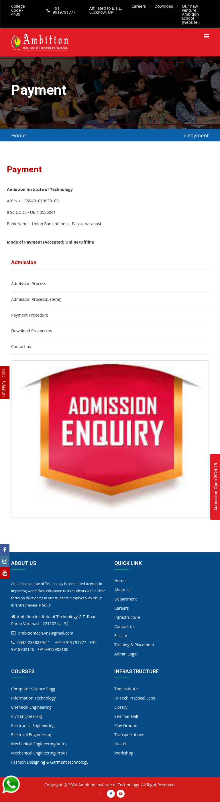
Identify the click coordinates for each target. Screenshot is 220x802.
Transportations (129, 734)
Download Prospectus (31, 331)
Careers (138, 6)
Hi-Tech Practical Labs (134, 698)
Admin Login (126, 654)
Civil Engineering (26, 716)
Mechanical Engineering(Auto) (39, 743)
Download (163, 6)
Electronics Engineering (32, 725)
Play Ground (125, 725)
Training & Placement (134, 644)
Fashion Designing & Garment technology (50, 762)
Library (120, 707)
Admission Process (28, 284)
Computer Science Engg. (33, 689)
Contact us (21, 347)
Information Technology (33, 698)
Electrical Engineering (31, 734)
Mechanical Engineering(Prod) (39, 753)
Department (125, 599)
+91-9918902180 (52, 649)
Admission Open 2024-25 (215, 487)
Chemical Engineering (31, 707)
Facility (120, 635)
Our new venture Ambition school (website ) (191, 14)
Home (18, 135)
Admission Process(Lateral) (36, 299)
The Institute (126, 689)
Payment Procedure (29, 315)
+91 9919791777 (64, 10)
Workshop (123, 753)
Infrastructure (127, 617)
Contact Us (124, 626)
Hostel (120, 743)
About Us (122, 589)
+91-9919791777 (70, 642)
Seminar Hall (126, 716)
